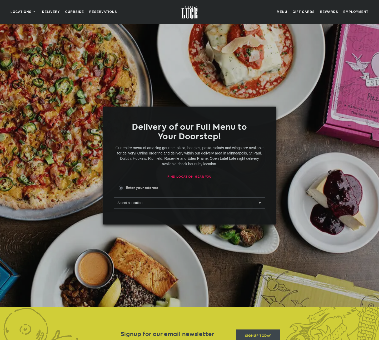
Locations (24, 12)
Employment (355, 12)
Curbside (74, 12)
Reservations (103, 12)
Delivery (51, 12)
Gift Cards (303, 12)
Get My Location (121, 187)
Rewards (329, 12)
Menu (282, 12)
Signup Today (258, 333)
